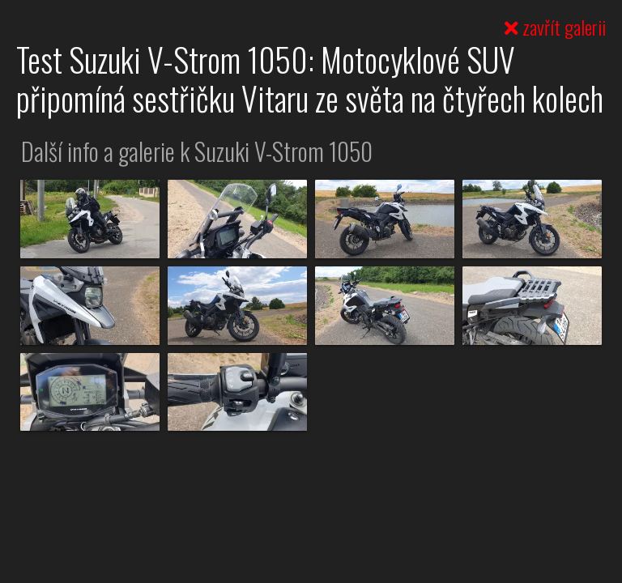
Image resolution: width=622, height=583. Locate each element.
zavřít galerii (555, 26)
